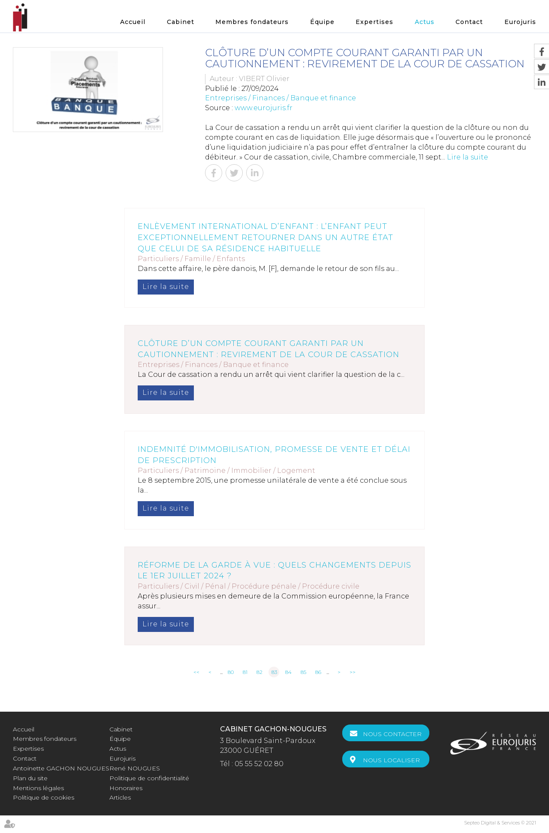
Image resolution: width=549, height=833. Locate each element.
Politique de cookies (43, 797)
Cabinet (180, 22)
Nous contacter (392, 734)
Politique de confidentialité (149, 778)
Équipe (322, 22)
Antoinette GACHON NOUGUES (61, 768)
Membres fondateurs (252, 22)
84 (288, 672)
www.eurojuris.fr (264, 108)
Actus (424, 22)
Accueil (132, 22)
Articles (120, 797)
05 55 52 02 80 (259, 764)
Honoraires (125, 788)
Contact (469, 22)
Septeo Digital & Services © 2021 (500, 823)
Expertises (374, 22)
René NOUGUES (134, 768)
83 (274, 672)
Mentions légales (38, 788)
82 (259, 672)
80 (231, 672)
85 (303, 672)
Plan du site (30, 778)
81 (245, 672)
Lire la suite (467, 157)
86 (318, 672)
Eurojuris (520, 22)
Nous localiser (391, 760)
